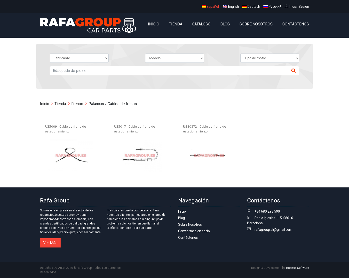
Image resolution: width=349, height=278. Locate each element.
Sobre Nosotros (256, 24)
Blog (225, 24)
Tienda (175, 24)
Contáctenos (295, 24)
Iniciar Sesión (297, 6)
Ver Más (50, 242)
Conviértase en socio (194, 231)
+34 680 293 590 (267, 211)
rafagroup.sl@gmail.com (273, 230)
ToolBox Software (297, 268)
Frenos (77, 103)
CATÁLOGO (201, 24)
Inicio (153, 24)
